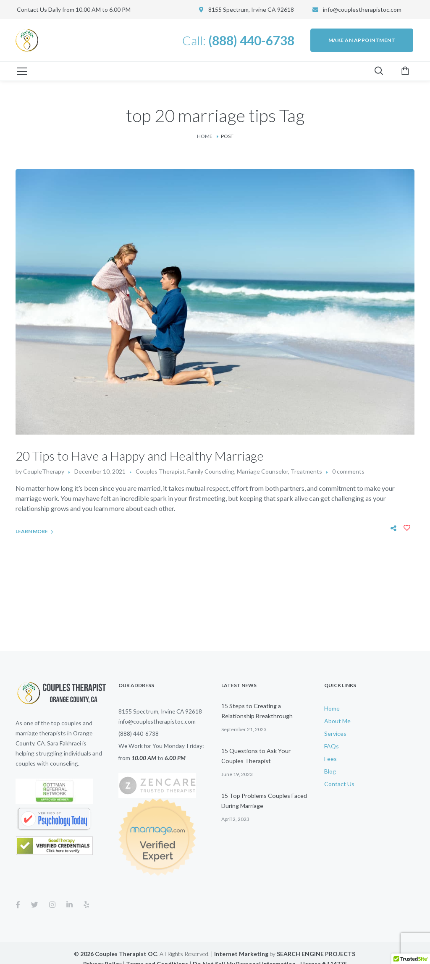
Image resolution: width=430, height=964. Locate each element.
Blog (330, 771)
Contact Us (339, 783)
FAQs (331, 746)
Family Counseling (210, 471)
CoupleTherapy (43, 471)
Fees (330, 758)
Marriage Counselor (262, 471)
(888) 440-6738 (138, 733)
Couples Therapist (160, 471)
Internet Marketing (241, 953)
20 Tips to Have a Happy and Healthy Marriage (140, 455)
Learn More (32, 531)
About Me (337, 720)
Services (335, 733)
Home (204, 136)
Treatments (306, 471)
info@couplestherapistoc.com (362, 9)
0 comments (348, 471)
